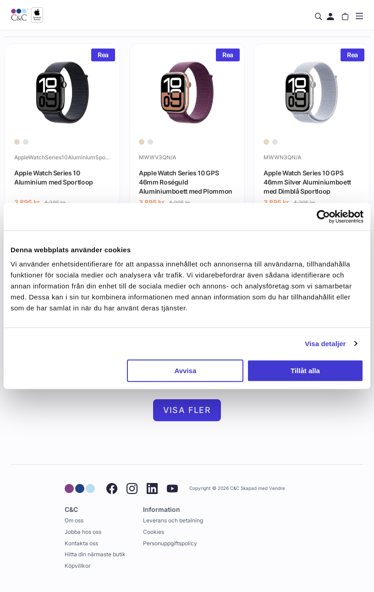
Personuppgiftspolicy (170, 543)
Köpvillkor (77, 565)
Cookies (153, 531)
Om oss (74, 520)
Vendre (277, 488)
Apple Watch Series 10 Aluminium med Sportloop (53, 177)
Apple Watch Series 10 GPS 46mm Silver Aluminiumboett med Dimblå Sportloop (307, 182)
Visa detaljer (325, 344)
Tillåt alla (305, 371)
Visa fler (187, 410)
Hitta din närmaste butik (95, 554)
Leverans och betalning (173, 520)
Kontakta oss (81, 543)
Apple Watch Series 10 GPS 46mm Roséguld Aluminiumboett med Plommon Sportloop (185, 182)
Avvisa (185, 371)
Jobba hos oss (83, 531)
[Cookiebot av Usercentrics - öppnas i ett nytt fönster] (323, 216)
